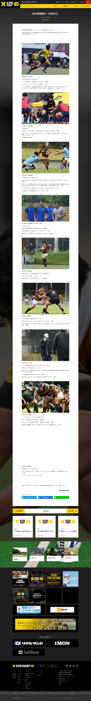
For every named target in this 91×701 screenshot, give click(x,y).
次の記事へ (71, 511)
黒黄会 (88, 2)
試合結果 (14, 675)
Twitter (29, 497)
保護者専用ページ (74, 2)
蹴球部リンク (58, 2)
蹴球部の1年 (27, 675)
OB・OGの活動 (66, 2)
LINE (62, 497)
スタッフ (20, 677)
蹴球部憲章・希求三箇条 (30, 673)
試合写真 (14, 677)
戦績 (19, 682)
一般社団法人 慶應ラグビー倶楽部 (65, 670)
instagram (73, 666)
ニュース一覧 (39, 673)
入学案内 (27, 679)
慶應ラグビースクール (63, 681)
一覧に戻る (45, 511)
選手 (19, 675)
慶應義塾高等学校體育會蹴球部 (65, 672)
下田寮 (26, 686)
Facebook (45, 497)
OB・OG (19, 681)
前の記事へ (19, 511)
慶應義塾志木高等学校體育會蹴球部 (66, 674)
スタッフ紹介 (27, 677)
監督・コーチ (20, 679)
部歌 (26, 681)
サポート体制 (27, 682)
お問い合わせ (82, 2)
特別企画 (49, 17)
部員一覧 (20, 673)
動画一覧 (38, 675)
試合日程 (14, 673)
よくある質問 (27, 684)
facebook (77, 666)
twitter (70, 666)
